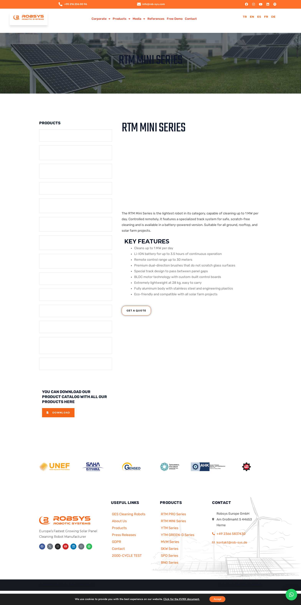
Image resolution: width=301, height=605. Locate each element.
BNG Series (169, 569)
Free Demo (175, 19)
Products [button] (121, 19)
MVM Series (170, 548)
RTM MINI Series (173, 528)
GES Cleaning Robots (128, 521)
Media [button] (139, 19)
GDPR (116, 548)
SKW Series (169, 555)
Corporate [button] (101, 19)
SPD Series (169, 562)
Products (119, 535)
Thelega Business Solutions (240, 591)
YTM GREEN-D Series (177, 541)
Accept (217, 599)
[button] (291, 594)
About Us (119, 528)
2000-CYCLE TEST (127, 562)
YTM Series (169, 535)
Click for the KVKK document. (179, 599)
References (156, 19)
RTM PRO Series (173, 521)
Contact (191, 19)
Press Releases (124, 541)
